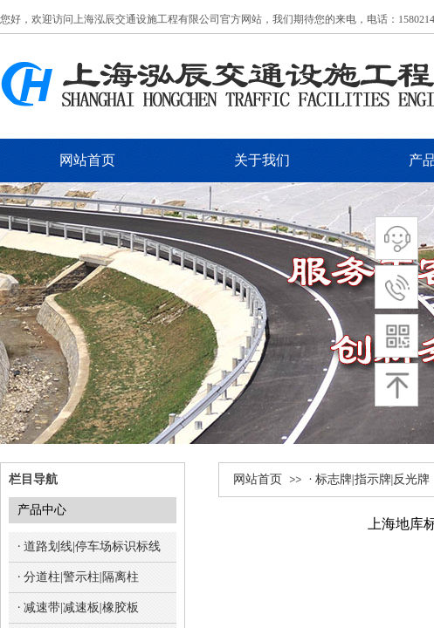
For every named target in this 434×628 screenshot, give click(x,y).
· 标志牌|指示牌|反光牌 (370, 479)
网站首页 (257, 479)
